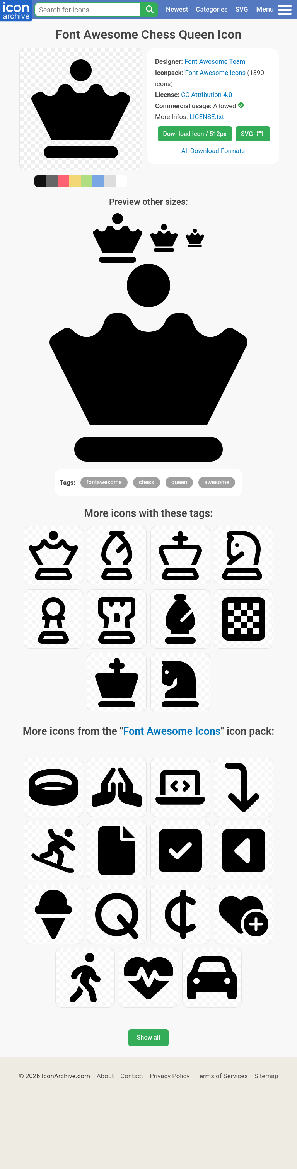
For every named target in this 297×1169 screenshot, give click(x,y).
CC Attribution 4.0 (206, 95)
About (105, 1076)
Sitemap (266, 1076)
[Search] (149, 9)
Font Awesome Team (214, 61)
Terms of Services (222, 1076)
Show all (148, 1037)
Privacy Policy (169, 1076)
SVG (242, 9)
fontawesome (104, 482)
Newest (177, 9)
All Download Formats (213, 151)
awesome (216, 482)
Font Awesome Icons (215, 72)
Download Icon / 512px (195, 134)
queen (179, 482)
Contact (131, 1076)
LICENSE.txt (206, 117)
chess (146, 482)
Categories (212, 9)
